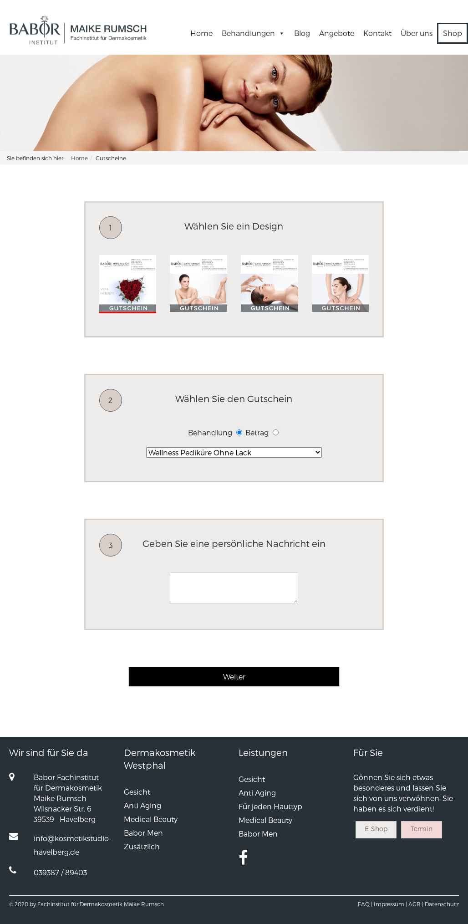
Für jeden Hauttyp (270, 806)
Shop (452, 33)
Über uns (416, 33)
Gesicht (137, 791)
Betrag (257, 432)
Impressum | (390, 904)
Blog (302, 33)
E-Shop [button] (376, 828)
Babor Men (143, 832)
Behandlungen (253, 33)
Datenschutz (442, 904)
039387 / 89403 (60, 872)
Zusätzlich (142, 846)
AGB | (415, 904)
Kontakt (377, 33)
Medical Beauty (151, 819)
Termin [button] (421, 828)
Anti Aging (142, 805)
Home (201, 33)
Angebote (336, 33)
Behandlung (210, 432)
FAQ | (365, 904)
